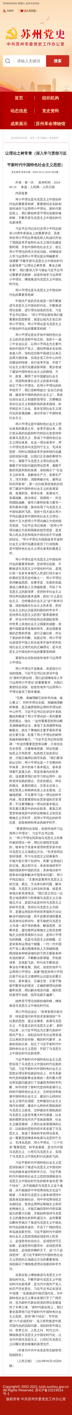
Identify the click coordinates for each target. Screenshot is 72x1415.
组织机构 (50, 98)
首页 (19, 98)
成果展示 (18, 123)
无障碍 (8, 10)
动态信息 (18, 110)
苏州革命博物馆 (50, 123)
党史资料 (50, 110)
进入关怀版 (28, 11)
